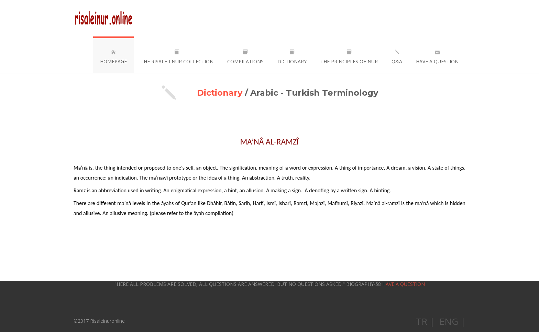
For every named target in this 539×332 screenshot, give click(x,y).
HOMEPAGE (113, 57)
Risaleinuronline (103, 18)
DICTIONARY (292, 57)
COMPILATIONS (245, 57)
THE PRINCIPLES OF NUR (349, 57)
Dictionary (219, 93)
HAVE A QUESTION (437, 57)
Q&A (397, 57)
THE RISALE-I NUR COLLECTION (177, 57)
